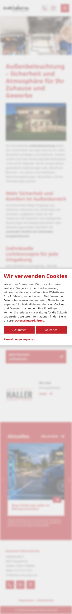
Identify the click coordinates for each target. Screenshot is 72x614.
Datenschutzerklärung (29, 320)
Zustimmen (19, 330)
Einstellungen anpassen (19, 339)
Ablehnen (51, 330)
